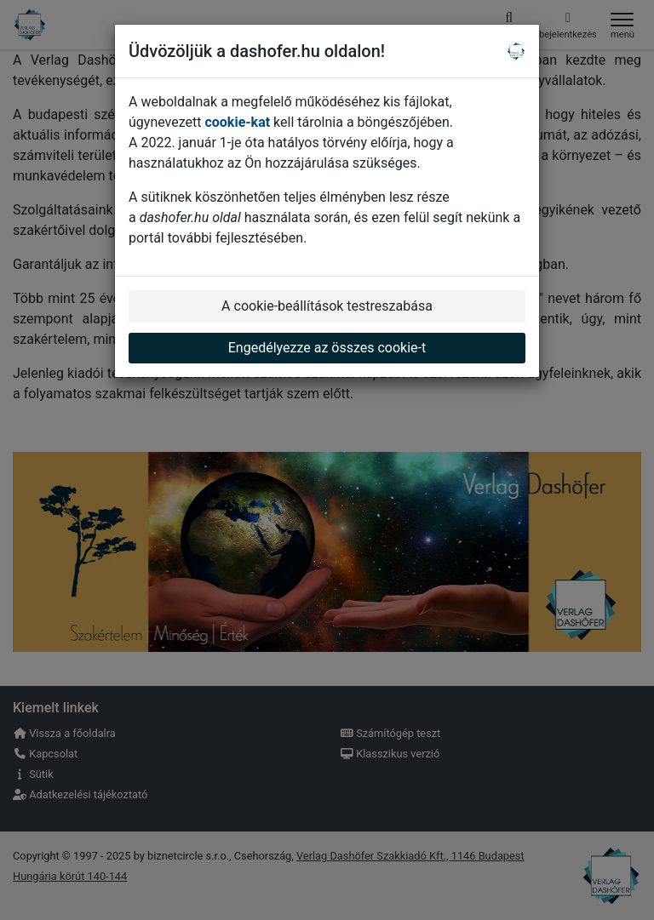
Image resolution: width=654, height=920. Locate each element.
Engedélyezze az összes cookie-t (327, 348)
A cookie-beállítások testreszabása (327, 306)
